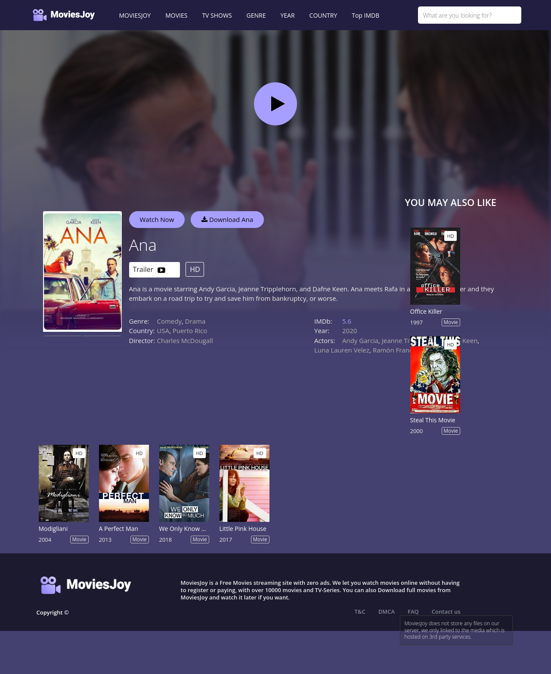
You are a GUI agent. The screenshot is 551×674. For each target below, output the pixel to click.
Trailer (149, 270)
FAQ (413, 611)
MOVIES (176, 15)
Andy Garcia (360, 340)
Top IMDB (365, 15)
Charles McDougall (185, 340)
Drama (195, 321)
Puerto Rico (190, 330)
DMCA (386, 611)
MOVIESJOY (135, 15)
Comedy (169, 321)
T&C (360, 611)
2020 (349, 330)
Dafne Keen (460, 340)
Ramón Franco (394, 350)
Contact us (446, 611)
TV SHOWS (217, 15)
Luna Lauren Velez (341, 350)
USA (163, 330)
